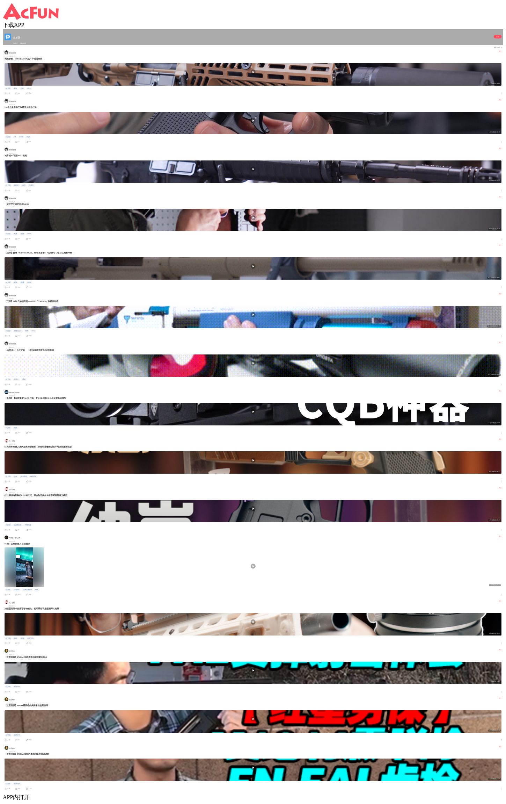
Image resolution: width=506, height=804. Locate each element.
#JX (15, 137)
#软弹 (26, 331)
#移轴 (22, 638)
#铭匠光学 (30, 638)
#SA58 (29, 234)
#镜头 (15, 638)
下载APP (13, 25)
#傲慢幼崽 (33, 476)
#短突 (15, 428)
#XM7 (22, 88)
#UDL (29, 88)
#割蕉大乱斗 (17, 331)
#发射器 (8, 88)
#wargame (16, 589)
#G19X (21, 137)
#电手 (28, 137)
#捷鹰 (22, 282)
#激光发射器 (17, 525)
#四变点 (16, 379)
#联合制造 (24, 476)
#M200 (29, 282)
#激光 (15, 476)
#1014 (33, 331)
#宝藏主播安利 (27, 589)
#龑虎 (22, 234)
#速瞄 (23, 379)
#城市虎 (16, 185)
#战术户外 (17, 686)
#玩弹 (15, 88)
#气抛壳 (31, 185)
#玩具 (36, 589)
